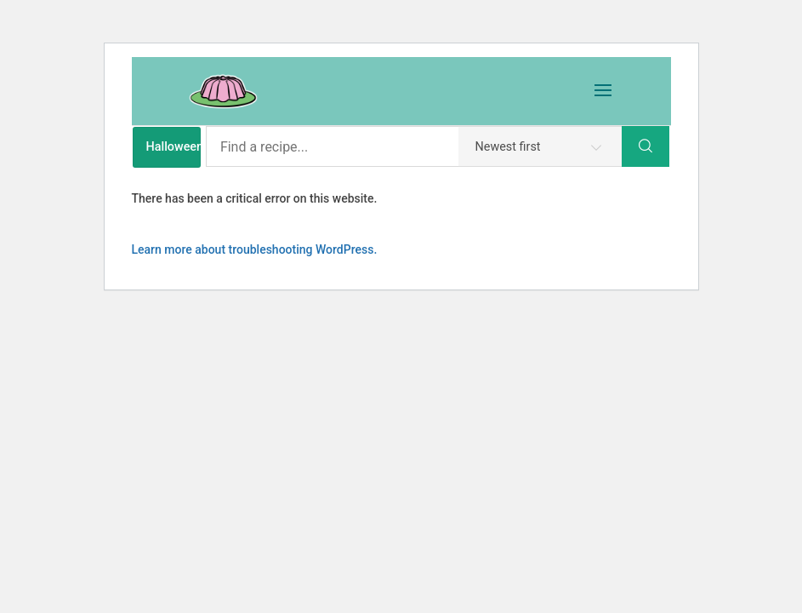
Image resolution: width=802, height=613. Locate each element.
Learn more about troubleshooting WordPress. (255, 249)
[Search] (645, 146)
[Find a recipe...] (414, 146)
